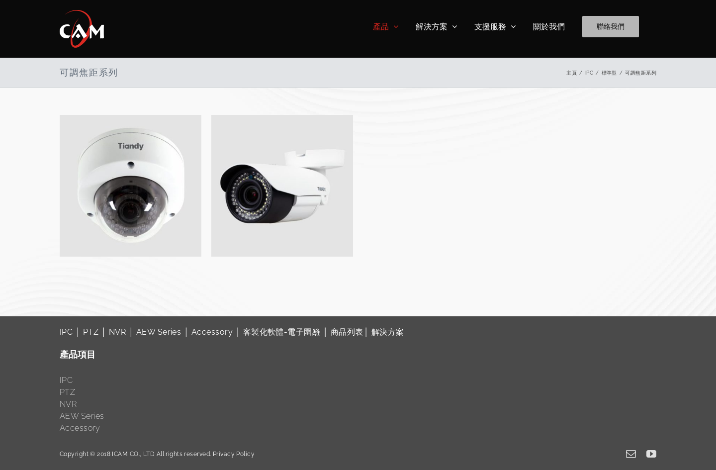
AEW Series (158, 332)
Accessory (212, 332)
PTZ (90, 332)
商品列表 (347, 332)
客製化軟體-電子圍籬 (281, 332)
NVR (117, 332)
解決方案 (387, 332)
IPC (66, 332)
